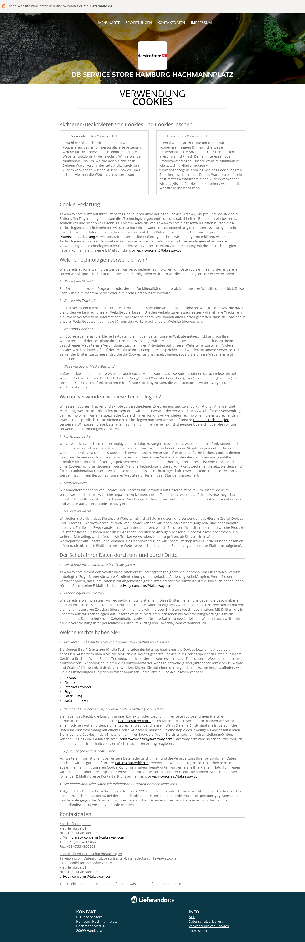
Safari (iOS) (73, 696)
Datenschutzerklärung (77, 236)
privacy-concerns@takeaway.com (158, 250)
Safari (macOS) (76, 700)
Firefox (69, 682)
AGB (192, 917)
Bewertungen (139, 22)
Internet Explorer (78, 687)
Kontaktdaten (171, 22)
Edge (68, 691)
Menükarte (109, 22)
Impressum (201, 22)
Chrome (70, 678)
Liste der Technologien (211, 420)
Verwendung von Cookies (209, 926)
